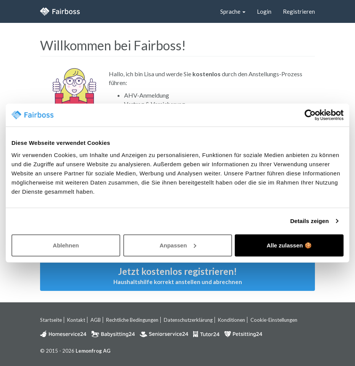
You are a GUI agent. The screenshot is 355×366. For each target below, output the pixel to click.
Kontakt (76, 320)
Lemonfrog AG (93, 351)
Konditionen (231, 320)
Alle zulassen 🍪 (288, 245)
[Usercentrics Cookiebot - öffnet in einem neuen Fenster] (310, 115)
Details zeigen (309, 221)
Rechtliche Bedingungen (132, 320)
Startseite (51, 320)
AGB (95, 320)
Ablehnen (66, 245)
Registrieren (299, 11)
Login (264, 11)
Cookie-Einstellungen (273, 320)
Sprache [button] (232, 11)
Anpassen (178, 245)
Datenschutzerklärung (188, 320)
